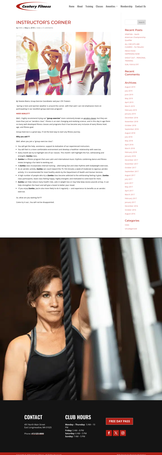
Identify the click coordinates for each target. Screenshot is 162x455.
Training (89, 6)
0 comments (48, 28)
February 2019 (131, 110)
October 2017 (130, 167)
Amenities (110, 6)
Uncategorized (131, 229)
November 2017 (131, 164)
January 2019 (130, 114)
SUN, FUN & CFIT (132, 64)
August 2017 (130, 175)
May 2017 (129, 187)
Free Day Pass (119, 421)
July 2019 (128, 91)
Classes (99, 6)
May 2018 (129, 141)
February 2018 (131, 152)
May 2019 (129, 98)
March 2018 (130, 148)
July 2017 (128, 179)
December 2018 (131, 117)
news (39, 28)
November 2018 (131, 121)
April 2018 (129, 144)
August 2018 (130, 133)
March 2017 (130, 194)
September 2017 (132, 171)
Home (71, 6)
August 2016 (130, 214)
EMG (21, 28)
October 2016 (130, 210)
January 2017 (130, 202)
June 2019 (129, 94)
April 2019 (129, 102)
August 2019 (130, 87)
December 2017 (131, 160)
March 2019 (130, 106)
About (80, 6)
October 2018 (130, 125)
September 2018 (132, 129)
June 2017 (129, 183)
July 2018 (128, 137)
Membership (126, 6)
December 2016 (131, 206)
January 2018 (130, 156)
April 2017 (129, 190)
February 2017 (131, 198)
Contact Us (140, 6)
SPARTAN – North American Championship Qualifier (135, 37)
